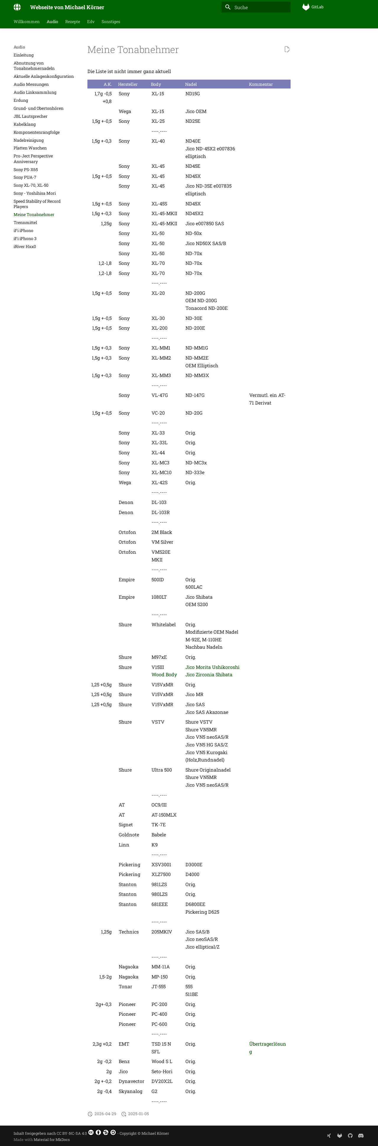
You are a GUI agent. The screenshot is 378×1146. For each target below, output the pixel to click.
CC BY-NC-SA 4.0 (86, 1132)
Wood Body (164, 674)
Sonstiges (111, 21)
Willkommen (27, 21)
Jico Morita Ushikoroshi (212, 667)
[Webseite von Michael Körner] (17, 7)
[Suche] (256, 7)
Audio (52, 21)
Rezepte (72, 21)
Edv (90, 21)
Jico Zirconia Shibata (208, 674)
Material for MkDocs (52, 1139)
